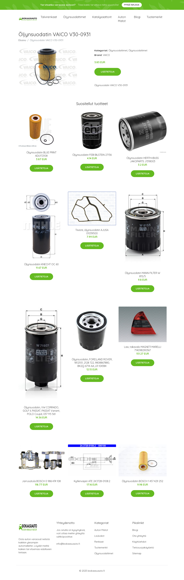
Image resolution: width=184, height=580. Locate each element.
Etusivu (22, 43)
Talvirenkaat (49, 19)
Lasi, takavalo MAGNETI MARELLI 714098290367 (142, 352)
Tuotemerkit (154, 19)
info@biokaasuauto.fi (68, 547)
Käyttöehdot (139, 545)
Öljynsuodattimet (74, 19)
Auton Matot (101, 533)
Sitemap (136, 557)
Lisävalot (99, 539)
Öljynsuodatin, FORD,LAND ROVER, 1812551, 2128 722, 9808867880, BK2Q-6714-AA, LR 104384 (92, 366)
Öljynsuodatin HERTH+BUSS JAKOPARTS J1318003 (142, 163)
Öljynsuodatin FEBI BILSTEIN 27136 (92, 158)
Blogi (137, 19)
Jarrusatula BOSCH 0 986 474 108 (41, 484)
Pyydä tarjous (131, 5)
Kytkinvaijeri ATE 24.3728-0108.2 (92, 484)
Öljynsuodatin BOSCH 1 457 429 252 (142, 484)
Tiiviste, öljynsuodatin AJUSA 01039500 (91, 235)
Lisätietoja (107, 75)
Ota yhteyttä (139, 539)
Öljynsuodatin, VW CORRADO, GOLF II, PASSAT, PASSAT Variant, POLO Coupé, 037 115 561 (41, 414)
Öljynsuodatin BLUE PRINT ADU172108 (41, 158)
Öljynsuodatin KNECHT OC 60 (41, 268)
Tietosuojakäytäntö (143, 551)
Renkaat (99, 545)
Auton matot (122, 21)
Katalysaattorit (102, 19)
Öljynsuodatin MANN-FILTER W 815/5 (142, 278)
